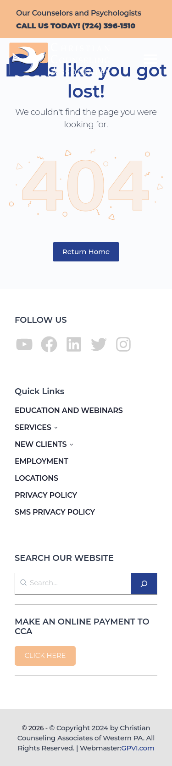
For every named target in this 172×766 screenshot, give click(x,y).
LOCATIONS (36, 478)
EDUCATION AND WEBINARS (69, 410)
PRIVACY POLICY (46, 495)
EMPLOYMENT (41, 461)
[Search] (144, 583)
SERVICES (33, 427)
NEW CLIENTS (41, 444)
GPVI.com (137, 748)
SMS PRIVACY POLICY (55, 512)
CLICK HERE (45, 656)
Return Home (86, 251)
